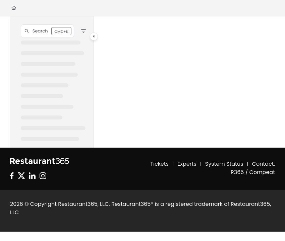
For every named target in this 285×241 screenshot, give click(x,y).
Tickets (159, 164)
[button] (47, 31)
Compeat (262, 172)
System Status (224, 164)
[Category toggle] (94, 36)
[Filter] (83, 31)
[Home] (13, 8)
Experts (186, 164)
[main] (184, 82)
